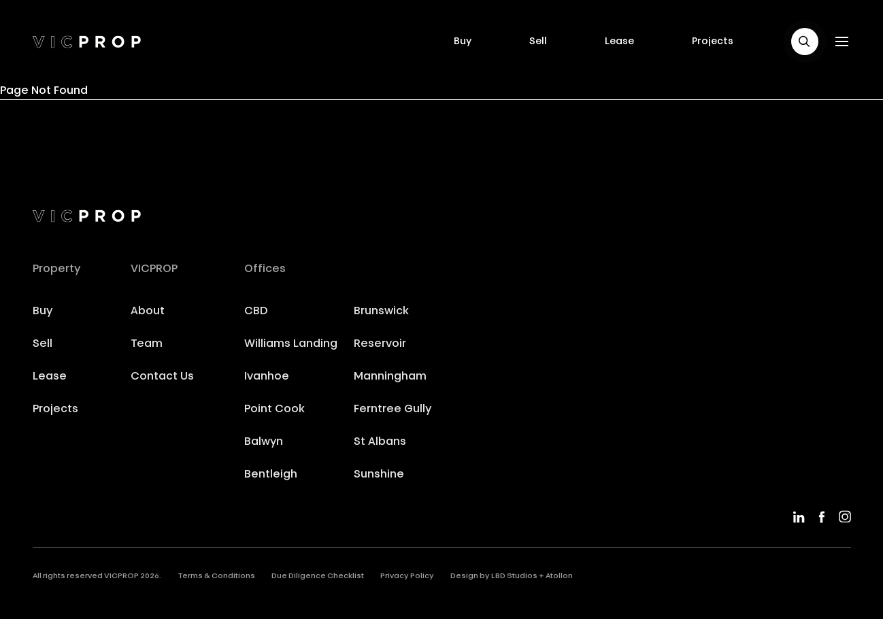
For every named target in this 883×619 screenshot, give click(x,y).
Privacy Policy (407, 576)
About (148, 311)
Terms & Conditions (216, 576)
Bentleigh (270, 474)
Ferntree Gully (392, 409)
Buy (462, 41)
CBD (256, 311)
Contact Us (162, 376)
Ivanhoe (266, 376)
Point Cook (274, 409)
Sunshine (379, 474)
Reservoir (380, 344)
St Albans (380, 442)
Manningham (390, 376)
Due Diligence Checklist (317, 576)
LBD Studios (514, 576)
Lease (619, 41)
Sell (538, 41)
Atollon (559, 576)
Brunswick (381, 311)
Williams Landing (290, 344)
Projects (712, 41)
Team (147, 344)
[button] (804, 41)
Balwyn (263, 442)
